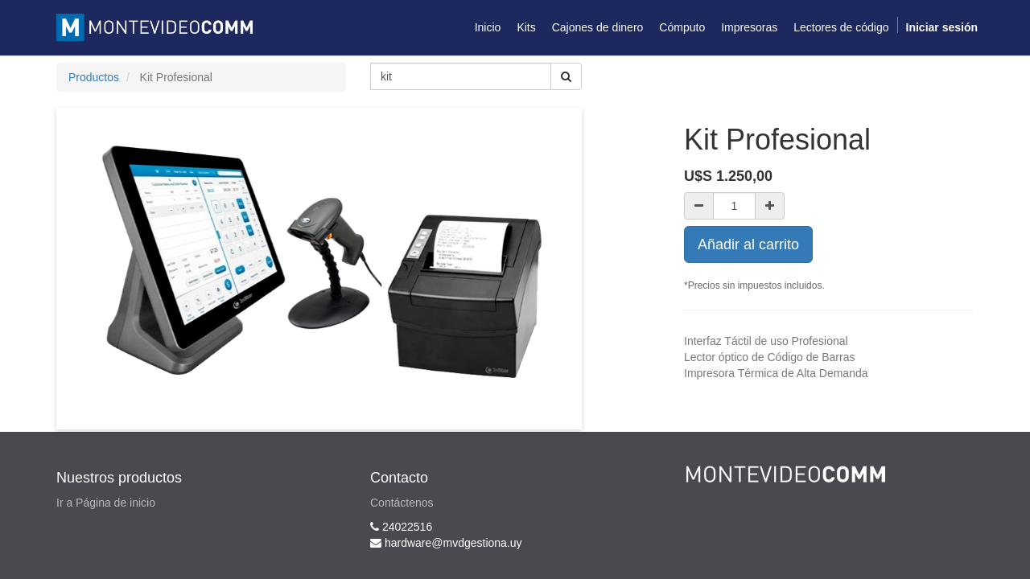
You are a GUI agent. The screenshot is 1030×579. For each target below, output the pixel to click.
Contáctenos (402, 502)
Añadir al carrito (748, 244)
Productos (93, 77)
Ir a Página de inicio (105, 502)
